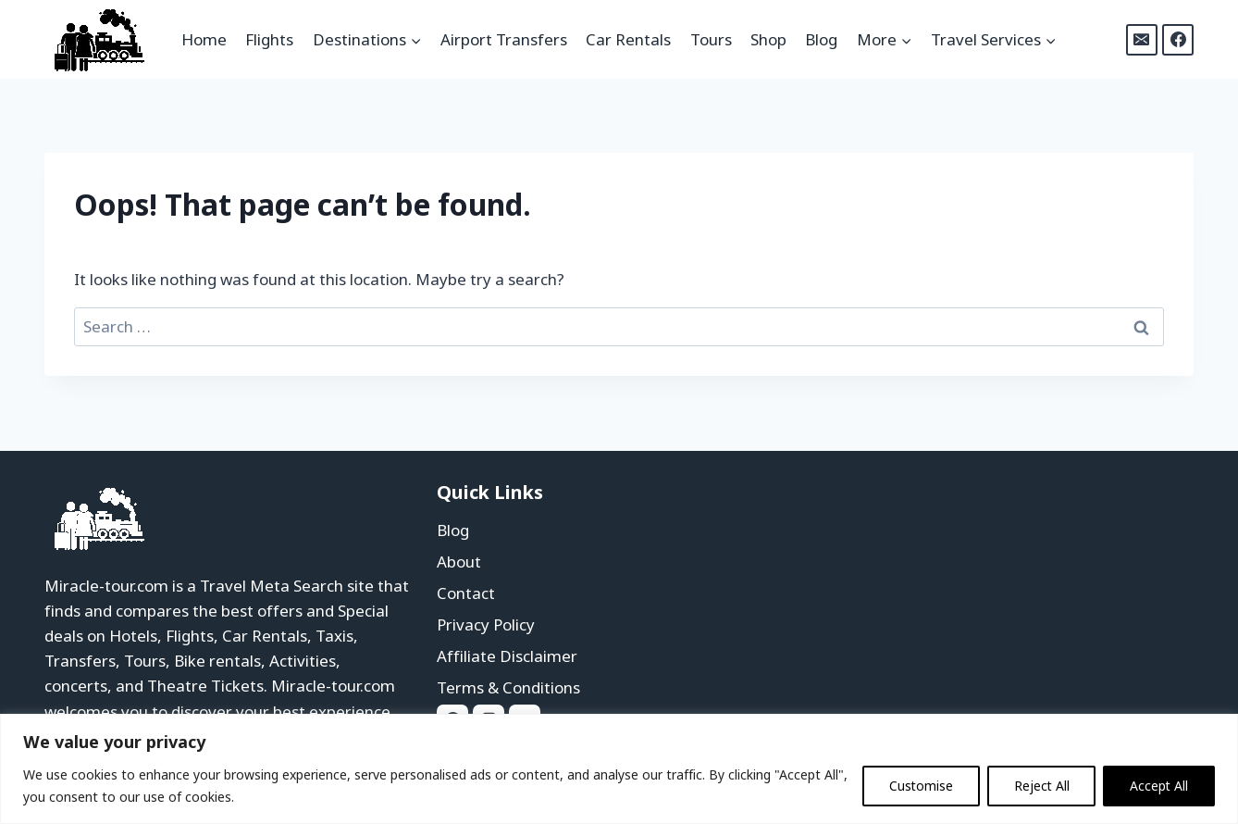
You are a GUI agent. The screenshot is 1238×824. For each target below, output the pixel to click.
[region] (619, 769)
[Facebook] (1178, 40)
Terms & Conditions (508, 687)
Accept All (1158, 785)
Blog (821, 39)
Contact (466, 593)
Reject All (1039, 785)
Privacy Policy (486, 624)
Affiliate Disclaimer (507, 656)
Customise (917, 785)
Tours (711, 39)
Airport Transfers (503, 39)
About (459, 561)
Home (204, 39)
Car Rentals (628, 39)
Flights (269, 39)
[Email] (1142, 40)
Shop (768, 39)
